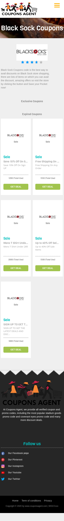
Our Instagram (15, 466)
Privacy (48, 500)
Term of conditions (31, 500)
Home (15, 500)
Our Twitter (14, 479)
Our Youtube (14, 472)
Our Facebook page (18, 453)
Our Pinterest (15, 459)
